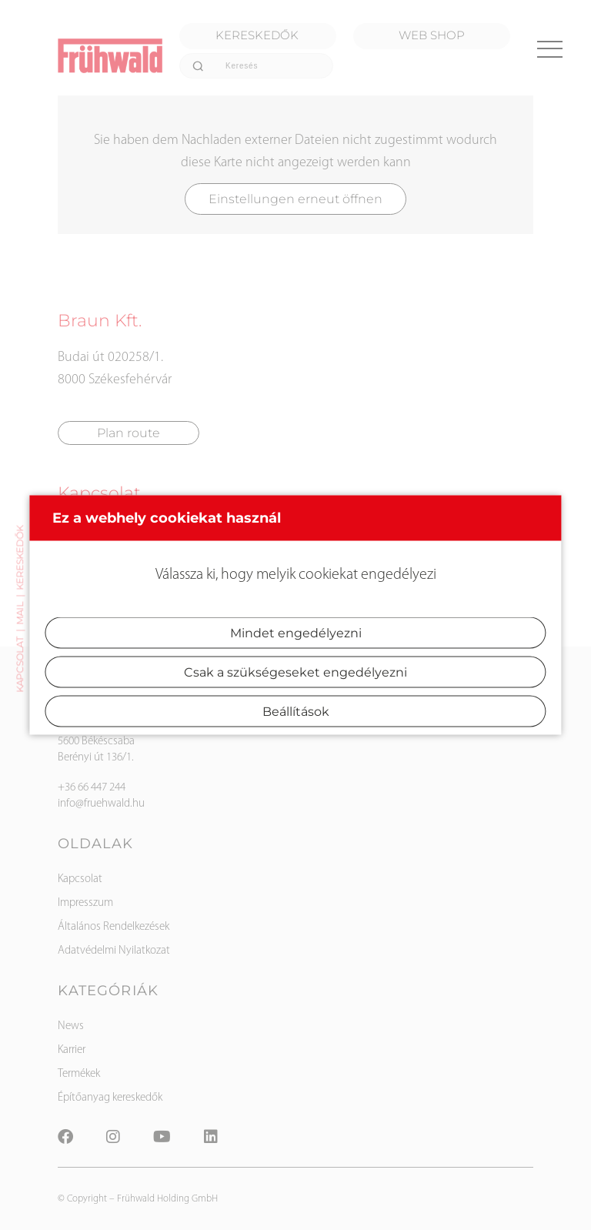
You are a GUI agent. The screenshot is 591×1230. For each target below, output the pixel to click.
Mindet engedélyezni (296, 633)
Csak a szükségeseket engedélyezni (295, 672)
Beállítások (295, 711)
